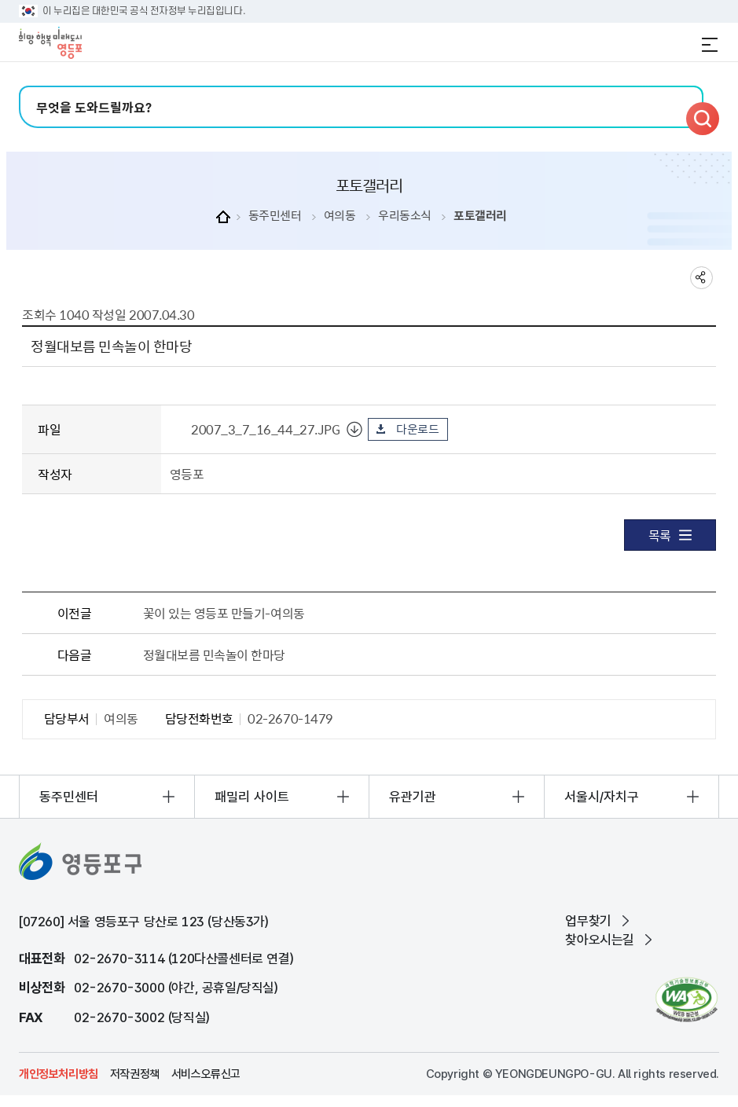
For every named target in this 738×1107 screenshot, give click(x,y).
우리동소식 (404, 216)
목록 (670, 535)
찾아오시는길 (599, 940)
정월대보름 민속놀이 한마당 (214, 654)
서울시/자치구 (601, 797)
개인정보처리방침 (58, 1074)
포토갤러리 (480, 216)
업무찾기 (588, 921)
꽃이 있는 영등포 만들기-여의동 (224, 612)
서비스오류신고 (205, 1074)
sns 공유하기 (701, 277)
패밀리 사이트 (252, 797)
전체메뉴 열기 (709, 44)
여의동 (340, 216)
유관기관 (412, 797)
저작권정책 (135, 1074)
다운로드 (417, 429)
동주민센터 (275, 216)
